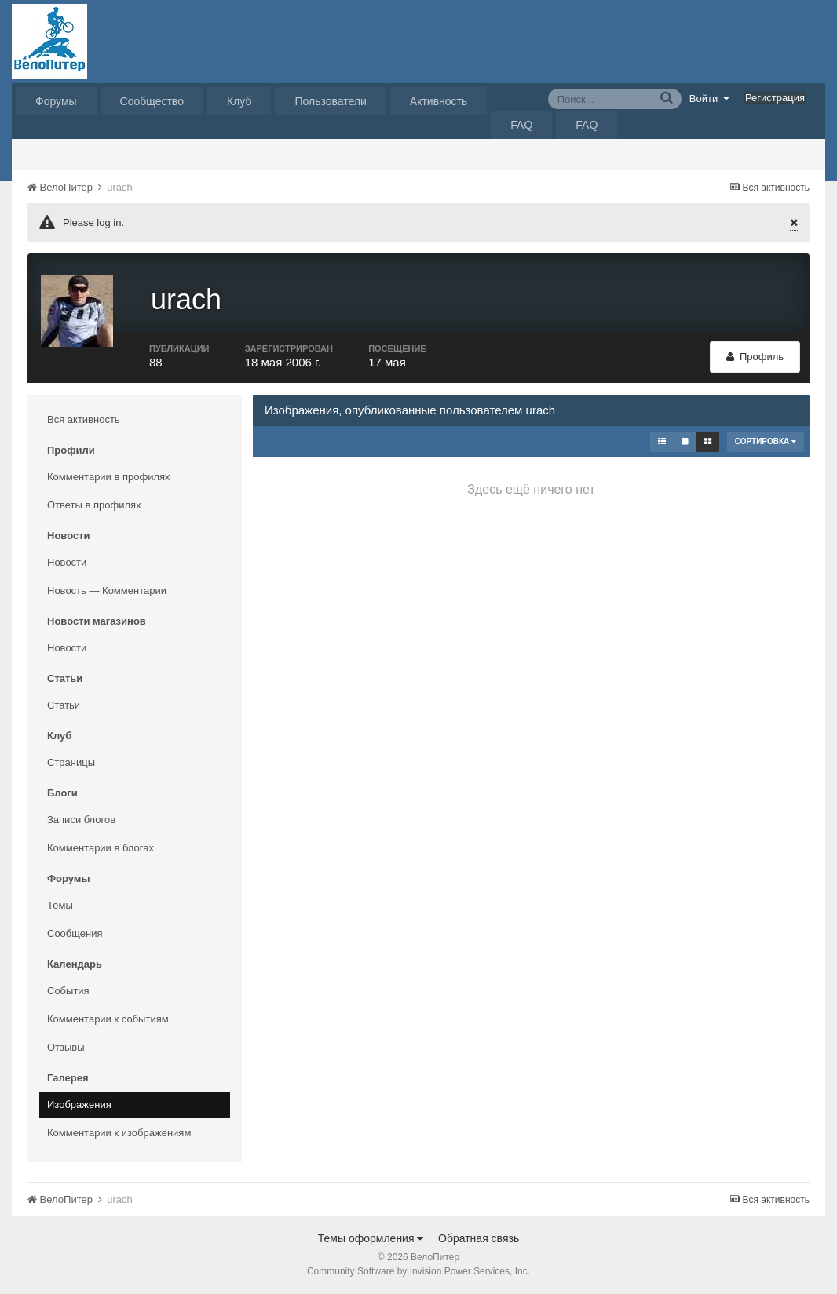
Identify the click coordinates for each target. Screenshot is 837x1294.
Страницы (71, 762)
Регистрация (775, 98)
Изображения (79, 1104)
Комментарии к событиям (108, 1019)
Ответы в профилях (94, 505)
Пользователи (330, 101)
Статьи (63, 705)
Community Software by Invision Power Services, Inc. (418, 1271)
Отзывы (66, 1047)
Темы (60, 905)
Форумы (56, 101)
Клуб (239, 101)
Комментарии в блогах (100, 848)
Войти (709, 98)
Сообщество (152, 101)
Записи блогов (81, 820)
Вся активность (83, 419)
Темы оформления (371, 1238)
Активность (439, 101)
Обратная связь (478, 1238)
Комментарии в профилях (108, 477)
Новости (66, 562)
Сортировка (765, 441)
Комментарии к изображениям (119, 1133)
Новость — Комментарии (106, 590)
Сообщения (75, 933)
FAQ (521, 124)
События (68, 991)
